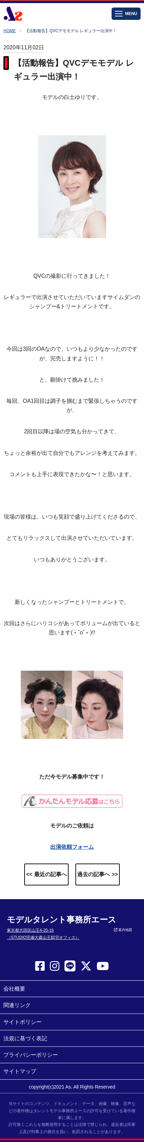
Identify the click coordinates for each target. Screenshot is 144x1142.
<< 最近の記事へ (46, 874)
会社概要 (14, 989)
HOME (9, 30)
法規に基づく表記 (25, 1038)
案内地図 (123, 930)
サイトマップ (19, 1071)
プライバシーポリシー (30, 1055)
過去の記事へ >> (97, 874)
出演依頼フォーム (72, 847)
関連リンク (17, 1005)
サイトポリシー (22, 1022)
